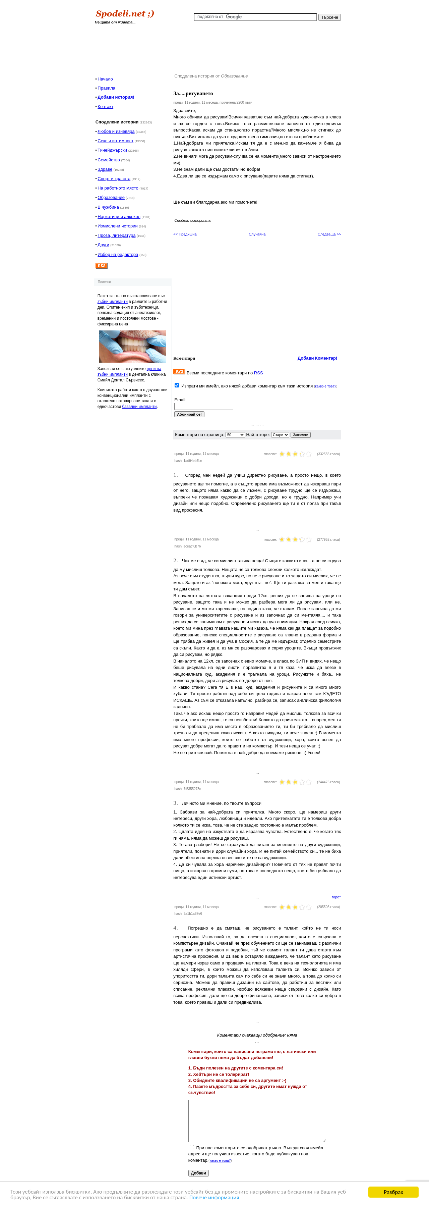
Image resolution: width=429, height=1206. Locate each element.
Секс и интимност (115, 140)
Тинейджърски (112, 150)
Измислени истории (117, 225)
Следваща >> (329, 234)
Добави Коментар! (318, 358)
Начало (105, 79)
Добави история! (116, 97)
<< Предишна (184, 234)
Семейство (109, 159)
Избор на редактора (118, 254)
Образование (111, 197)
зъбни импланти (113, 301)
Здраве (105, 169)
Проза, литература (116, 235)
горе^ (336, 897)
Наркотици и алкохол (119, 216)
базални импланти (139, 406)
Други (103, 244)
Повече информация (215, 1198)
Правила (106, 88)
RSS (258, 372)
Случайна (257, 234)
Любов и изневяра (116, 131)
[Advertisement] (219, 47)
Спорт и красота (114, 178)
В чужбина (108, 207)
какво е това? (325, 386)
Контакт (105, 106)
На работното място (118, 188)
